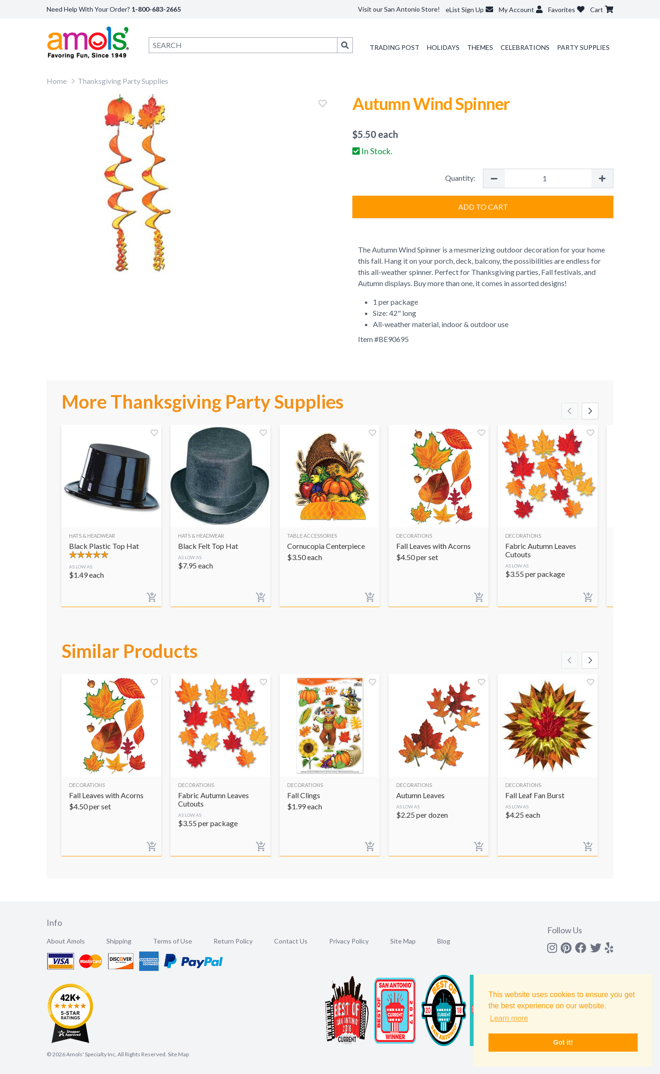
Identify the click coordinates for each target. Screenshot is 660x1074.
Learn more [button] (509, 1018)
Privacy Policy (349, 941)
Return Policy (233, 941)
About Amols (66, 941)
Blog (443, 941)
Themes (480, 47)
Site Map (403, 941)
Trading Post (394, 47)
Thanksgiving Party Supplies (123, 80)
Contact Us (291, 941)
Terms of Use (172, 941)
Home (57, 80)
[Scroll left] (569, 411)
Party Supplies (583, 47)
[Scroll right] (590, 411)
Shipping (118, 941)
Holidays (443, 47)
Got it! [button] (563, 1042)
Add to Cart (483, 206)
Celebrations (525, 47)
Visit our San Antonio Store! (399, 9)
